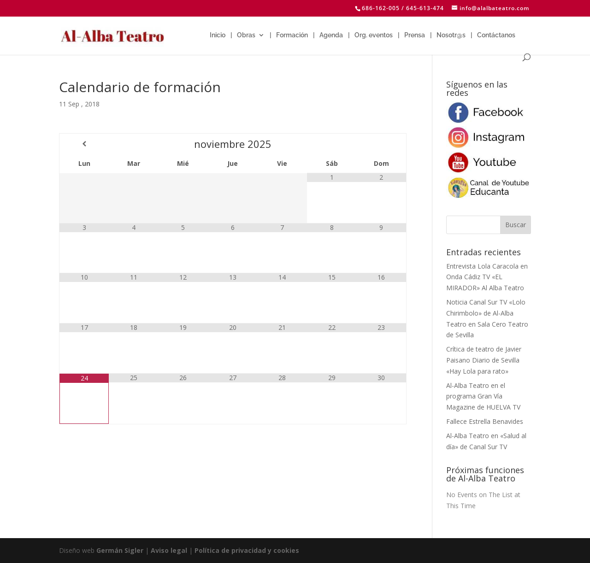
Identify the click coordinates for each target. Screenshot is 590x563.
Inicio (217, 35)
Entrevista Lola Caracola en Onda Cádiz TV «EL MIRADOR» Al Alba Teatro (487, 277)
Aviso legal (169, 550)
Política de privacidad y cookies (247, 550)
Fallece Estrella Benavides (484, 421)
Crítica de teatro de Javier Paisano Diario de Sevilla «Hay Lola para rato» (483, 360)
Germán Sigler (119, 550)
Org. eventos (373, 35)
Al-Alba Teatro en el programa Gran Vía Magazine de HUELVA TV (483, 396)
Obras (246, 35)
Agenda (331, 35)
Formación (292, 35)
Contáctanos (496, 35)
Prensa (414, 35)
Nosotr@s (451, 35)
